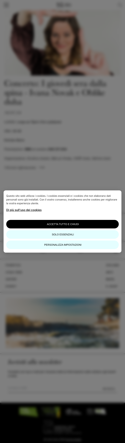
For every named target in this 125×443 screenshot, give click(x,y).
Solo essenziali (63, 234)
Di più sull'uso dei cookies (24, 210)
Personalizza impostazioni (62, 244)
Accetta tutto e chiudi (63, 224)
